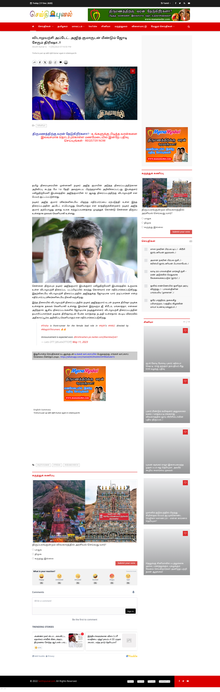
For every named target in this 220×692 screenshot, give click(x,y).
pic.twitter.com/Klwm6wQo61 (103, 337)
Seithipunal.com (46, 681)
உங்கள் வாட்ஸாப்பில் (85, 354)
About (130, 681)
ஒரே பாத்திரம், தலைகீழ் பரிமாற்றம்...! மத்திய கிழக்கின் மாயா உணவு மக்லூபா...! (166, 303)
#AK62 (111, 326)
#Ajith (102, 326)
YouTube (93, 26)
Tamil (166, 3)
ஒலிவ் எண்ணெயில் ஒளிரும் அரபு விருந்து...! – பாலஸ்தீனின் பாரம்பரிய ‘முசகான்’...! (169, 289)
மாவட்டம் (78, 26)
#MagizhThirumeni (50, 329)
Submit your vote (126, 563)
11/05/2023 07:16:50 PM (60, 47)
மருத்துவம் (121, 26)
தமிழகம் (63, 26)
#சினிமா (41, 126)
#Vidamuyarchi (71, 465)
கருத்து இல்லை (44, 559)
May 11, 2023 (80, 342)
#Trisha (44, 326)
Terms (140, 681)
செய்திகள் (45, 26)
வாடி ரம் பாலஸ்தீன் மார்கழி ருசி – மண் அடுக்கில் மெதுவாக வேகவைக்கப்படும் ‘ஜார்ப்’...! (168, 274)
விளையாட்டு (139, 26)
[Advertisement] (84, 162)
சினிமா (105, 26)
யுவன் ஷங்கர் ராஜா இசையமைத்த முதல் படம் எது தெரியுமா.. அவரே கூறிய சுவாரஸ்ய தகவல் (165, 468)
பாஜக (38, 550)
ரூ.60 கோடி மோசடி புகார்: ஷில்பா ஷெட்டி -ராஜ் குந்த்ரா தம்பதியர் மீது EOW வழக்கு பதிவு (165, 366)
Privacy (151, 681)
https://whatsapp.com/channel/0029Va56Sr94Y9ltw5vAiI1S (88, 357)
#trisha (56, 465)
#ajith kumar (43, 465)
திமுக (38, 554)
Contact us (164, 681)
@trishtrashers (81, 337)
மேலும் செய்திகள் (162, 26)
